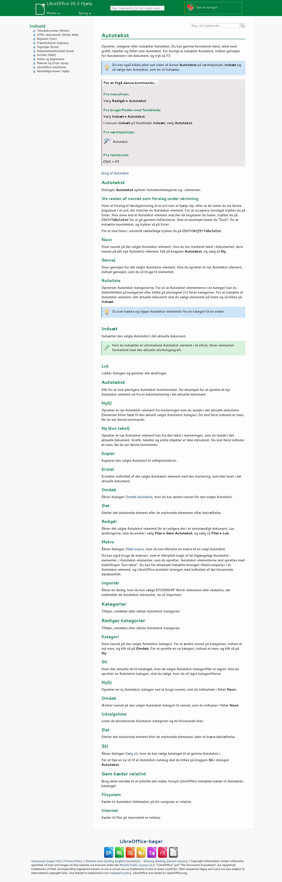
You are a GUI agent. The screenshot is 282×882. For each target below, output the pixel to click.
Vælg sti (131, 753)
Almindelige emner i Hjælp (53, 71)
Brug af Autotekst (115, 173)
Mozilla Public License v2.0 (137, 865)
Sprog (83, 12)
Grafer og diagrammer (50, 59)
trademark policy (120, 873)
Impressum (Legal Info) (46, 861)
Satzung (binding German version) (166, 861)
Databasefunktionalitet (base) (55, 51)
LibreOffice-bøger (141, 841)
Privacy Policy (73, 861)
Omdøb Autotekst (139, 496)
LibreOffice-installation (51, 67)
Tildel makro (134, 549)
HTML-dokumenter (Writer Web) (57, 35)
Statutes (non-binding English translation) (112, 861)
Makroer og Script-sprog (52, 63)
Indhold (37, 26)
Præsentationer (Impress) (53, 43)
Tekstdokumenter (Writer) (53, 31)
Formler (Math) (46, 55)
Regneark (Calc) (47, 39)
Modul (51, 12)
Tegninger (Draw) (48, 47)
